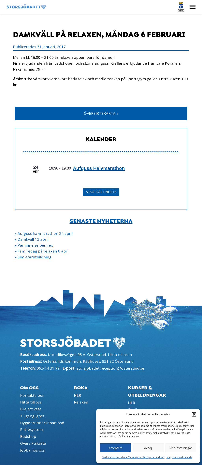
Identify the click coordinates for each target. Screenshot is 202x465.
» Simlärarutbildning (33, 257)
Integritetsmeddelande (179, 457)
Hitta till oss (31, 402)
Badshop (28, 436)
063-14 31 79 (48, 368)
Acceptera (116, 448)
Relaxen (81, 402)
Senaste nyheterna (101, 221)
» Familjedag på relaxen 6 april (42, 251)
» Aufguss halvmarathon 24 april (44, 233)
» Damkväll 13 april (31, 239)
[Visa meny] (192, 7)
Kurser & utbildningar (147, 391)
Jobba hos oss (32, 450)
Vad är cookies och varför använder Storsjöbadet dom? (133, 457)
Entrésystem (31, 429)
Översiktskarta (33, 443)
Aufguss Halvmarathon (99, 168)
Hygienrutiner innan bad (42, 422)
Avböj (148, 448)
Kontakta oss (32, 395)
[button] (194, 414)
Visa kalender (101, 192)
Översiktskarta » (101, 113)
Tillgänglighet (32, 415)
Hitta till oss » (120, 354)
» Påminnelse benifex (34, 245)
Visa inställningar (181, 448)
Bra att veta (30, 409)
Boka (81, 388)
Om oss (29, 388)
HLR (77, 395)
